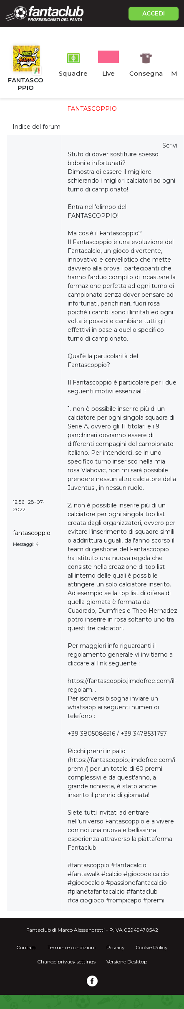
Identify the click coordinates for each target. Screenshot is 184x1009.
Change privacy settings (66, 961)
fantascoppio (31, 533)
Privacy (115, 947)
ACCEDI (153, 13)
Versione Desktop (126, 961)
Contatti (26, 947)
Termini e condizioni (72, 947)
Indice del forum (36, 126)
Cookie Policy (152, 947)
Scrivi (169, 145)
